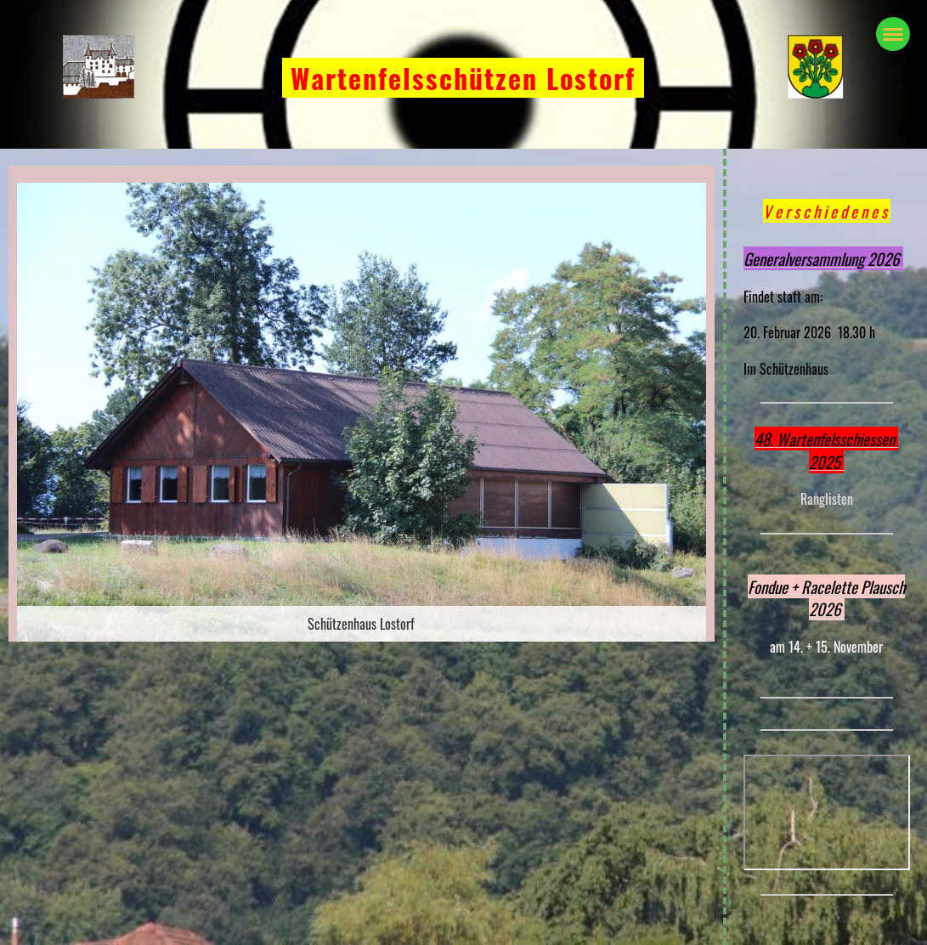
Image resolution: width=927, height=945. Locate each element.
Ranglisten (826, 499)
